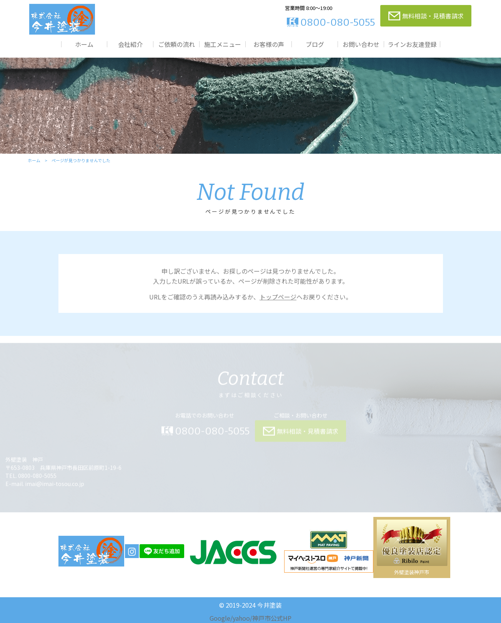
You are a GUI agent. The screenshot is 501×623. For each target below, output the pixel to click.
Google (220, 618)
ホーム (84, 44)
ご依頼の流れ (176, 44)
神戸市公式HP (271, 618)
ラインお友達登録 (412, 44)
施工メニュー (222, 44)
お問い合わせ (361, 44)
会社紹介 (130, 44)
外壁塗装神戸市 (411, 572)
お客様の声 (268, 44)
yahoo (241, 618)
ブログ (315, 44)
